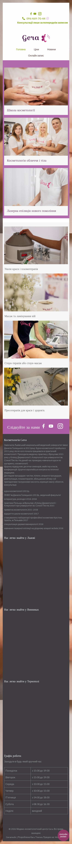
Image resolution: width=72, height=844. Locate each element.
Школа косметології (21, 110)
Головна (20, 49)
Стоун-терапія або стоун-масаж (23, 363)
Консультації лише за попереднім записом (42, 22)
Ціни (36, 49)
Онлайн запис (36, 55)
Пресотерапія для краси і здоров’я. (25, 410)
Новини (51, 49)
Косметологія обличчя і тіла (26, 160)
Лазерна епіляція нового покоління (31, 211)
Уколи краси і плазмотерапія (21, 269)
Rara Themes (36, 837)
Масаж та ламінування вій (20, 316)
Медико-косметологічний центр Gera (34, 829)
